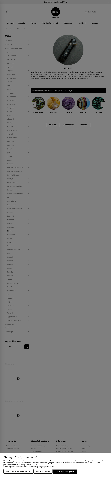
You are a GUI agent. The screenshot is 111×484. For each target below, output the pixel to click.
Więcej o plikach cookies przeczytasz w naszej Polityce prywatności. (28, 467)
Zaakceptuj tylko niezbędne (18, 471)
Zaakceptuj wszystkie (65, 471)
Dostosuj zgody (43, 471)
